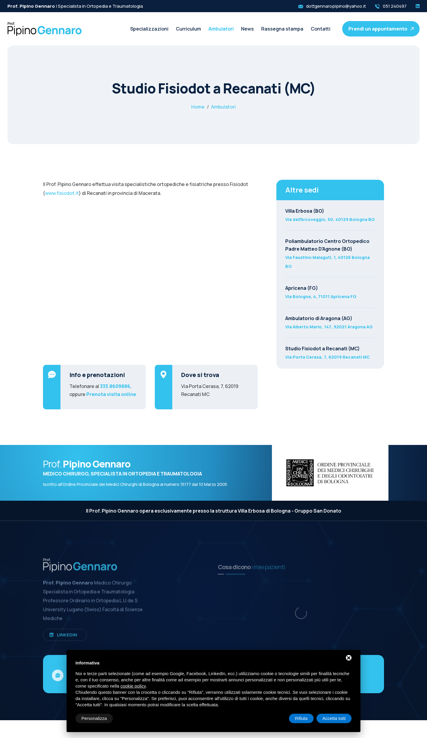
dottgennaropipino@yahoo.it (336, 6)
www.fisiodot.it (62, 193)
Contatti (320, 29)
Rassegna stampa (282, 29)
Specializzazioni (149, 29)
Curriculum (188, 29)
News (247, 29)
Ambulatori (221, 29)
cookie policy (133, 685)
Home (198, 107)
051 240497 (395, 6)
